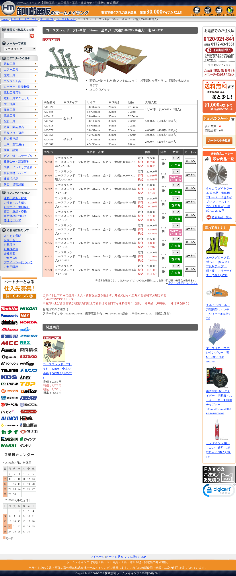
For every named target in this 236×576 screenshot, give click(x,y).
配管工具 (9, 121)
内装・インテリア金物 (18, 167)
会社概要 (9, 253)
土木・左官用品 (14, 144)
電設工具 (9, 115)
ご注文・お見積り (15, 202)
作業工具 (9, 109)
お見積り (9, 244)
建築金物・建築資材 (17, 161)
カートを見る (114, 556)
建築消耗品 (11, 178)
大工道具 (9, 104)
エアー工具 (11, 69)
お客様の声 (11, 249)
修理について (12, 220)
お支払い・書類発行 (17, 207)
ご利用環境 (11, 266)
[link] (219, 491)
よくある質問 (12, 235)
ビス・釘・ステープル (18, 155)
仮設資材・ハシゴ (15, 173)
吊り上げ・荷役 (14, 132)
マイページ (97, 556)
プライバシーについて (18, 262)
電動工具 (9, 63)
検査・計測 (11, 150)
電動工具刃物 (12, 92)
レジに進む (132, 556)
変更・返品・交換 (15, 211)
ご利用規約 (11, 258)
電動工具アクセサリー (18, 98)
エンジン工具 (12, 81)
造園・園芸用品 (14, 127)
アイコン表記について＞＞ (183, 283)
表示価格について (15, 216)
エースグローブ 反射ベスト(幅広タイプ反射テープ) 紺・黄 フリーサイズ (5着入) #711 (219, 266)
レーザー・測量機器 (17, 86)
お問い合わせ (12, 240)
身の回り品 (11, 138)
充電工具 (9, 75)
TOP (143, 556)
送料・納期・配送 (15, 198)
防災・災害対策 (14, 184)
